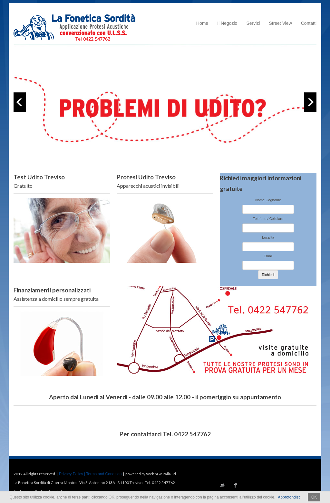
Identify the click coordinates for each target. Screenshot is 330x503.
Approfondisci (289, 497)
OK (314, 497)
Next (310, 102)
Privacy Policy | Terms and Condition (90, 474)
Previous (20, 102)
